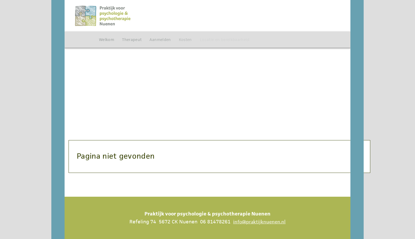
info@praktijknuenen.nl (259, 222)
